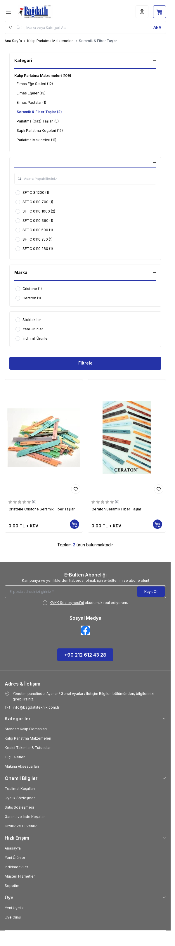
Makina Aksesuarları (22, 766)
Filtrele (85, 362)
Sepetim (12, 885)
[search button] (157, 27)
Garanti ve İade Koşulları (25, 816)
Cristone (16, 509)
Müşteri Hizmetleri (20, 876)
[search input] (85, 27)
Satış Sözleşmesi (19, 807)
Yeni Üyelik (14, 908)
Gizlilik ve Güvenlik (21, 826)
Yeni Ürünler (15, 857)
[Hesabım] (142, 11)
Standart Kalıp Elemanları (26, 729)
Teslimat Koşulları (20, 788)
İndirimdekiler (16, 867)
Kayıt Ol (150, 591)
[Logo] (45, 12)
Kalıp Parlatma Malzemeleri (50, 41)
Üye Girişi (13, 917)
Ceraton (98, 509)
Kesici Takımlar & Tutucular (28, 747)
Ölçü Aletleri (15, 757)
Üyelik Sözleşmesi (21, 798)
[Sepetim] (159, 11)
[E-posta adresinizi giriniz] (85, 591)
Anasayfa (13, 848)
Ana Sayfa (13, 41)
